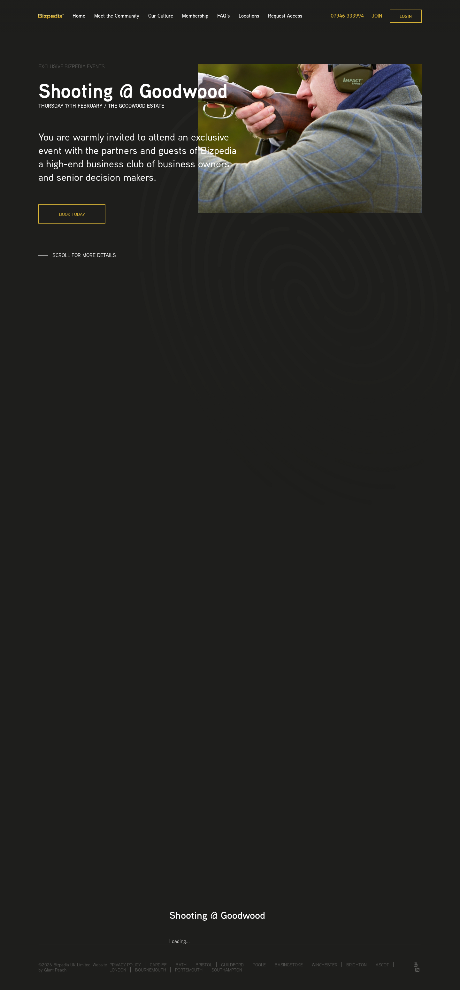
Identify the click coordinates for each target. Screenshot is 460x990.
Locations (249, 15)
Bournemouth (150, 970)
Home (79, 15)
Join (377, 16)
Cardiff (158, 965)
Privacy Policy (125, 965)
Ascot (382, 965)
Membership (195, 15)
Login (406, 16)
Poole (259, 965)
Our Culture (160, 15)
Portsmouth (189, 970)
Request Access (285, 15)
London (118, 970)
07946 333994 (347, 16)
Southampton (226, 970)
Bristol (203, 965)
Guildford (232, 965)
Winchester (324, 965)
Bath (181, 965)
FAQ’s (223, 15)
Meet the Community (116, 15)
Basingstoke (289, 965)
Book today (72, 214)
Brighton (356, 965)
